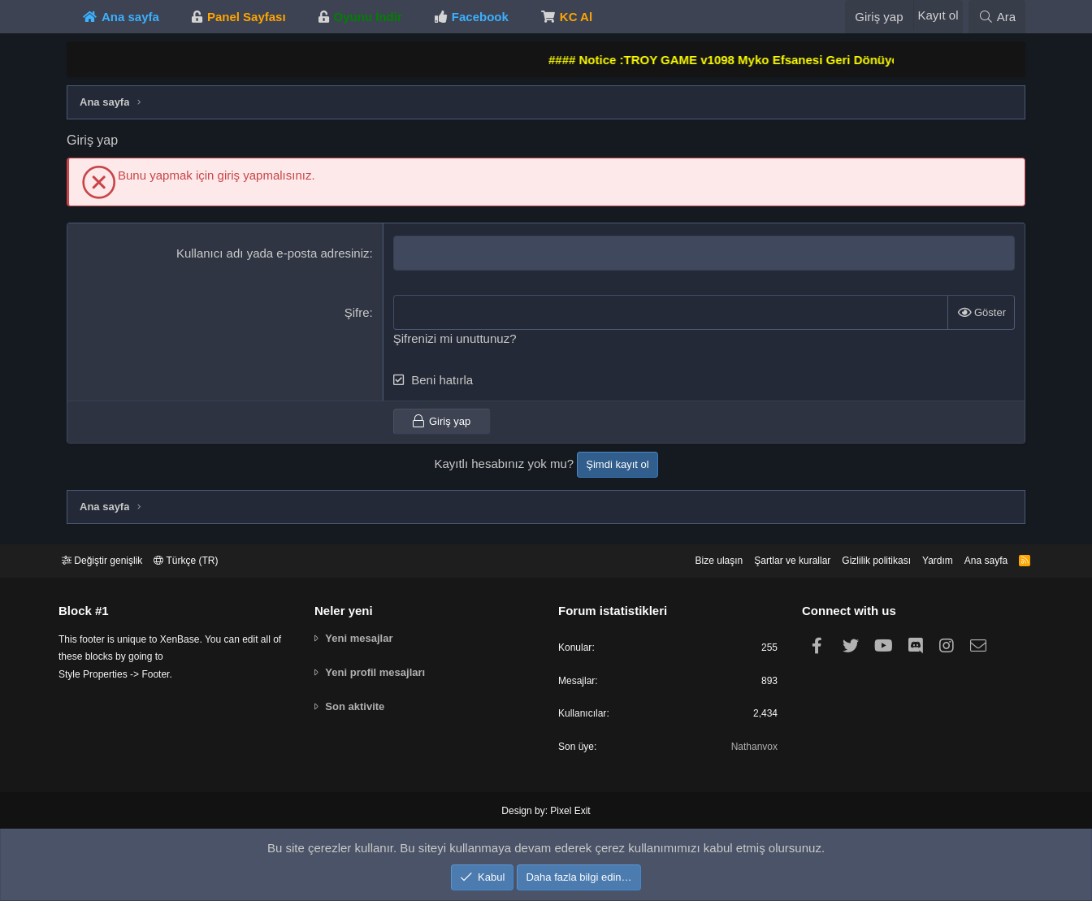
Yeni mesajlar (363, 635)
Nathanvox (748, 748)
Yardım (922, 557)
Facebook (480, 17)
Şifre (357, 312)
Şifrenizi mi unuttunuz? (455, 338)
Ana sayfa (130, 17)
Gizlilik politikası (857, 557)
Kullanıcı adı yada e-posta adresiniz (273, 253)
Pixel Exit (568, 812)
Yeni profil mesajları (380, 669)
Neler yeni (347, 607)
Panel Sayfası (246, 17)
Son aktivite (359, 703)
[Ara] (996, 16)
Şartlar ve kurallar (767, 557)
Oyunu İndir (368, 17)
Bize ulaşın (688, 557)
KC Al (576, 17)
